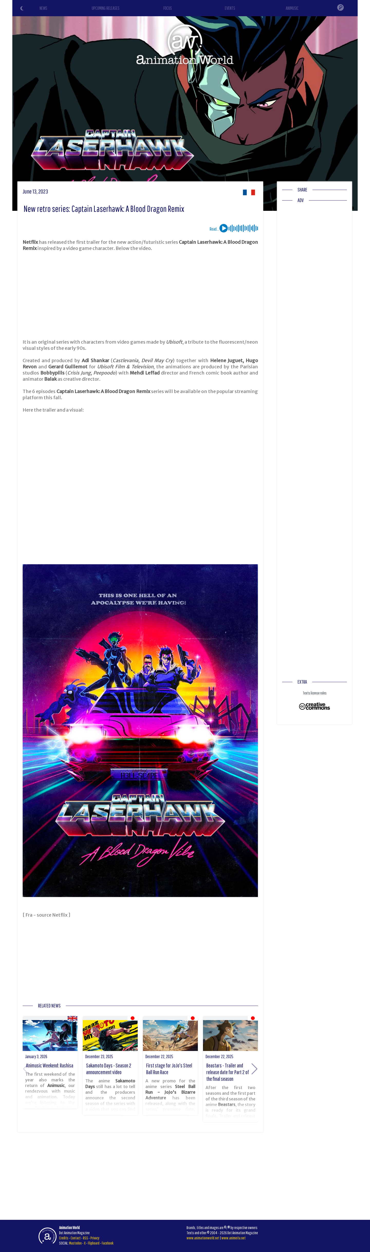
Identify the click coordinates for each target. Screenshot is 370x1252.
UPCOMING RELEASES (105, 8)
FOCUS (167, 8)
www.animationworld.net (203, 1238)
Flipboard (93, 1243)
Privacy (94, 1238)
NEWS (43, 8)
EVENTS (230, 8)
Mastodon (75, 1243)
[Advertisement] (140, 295)
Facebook (108, 1243)
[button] (254, 1069)
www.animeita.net (233, 1238)
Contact (76, 1238)
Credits (63, 1238)
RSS (85, 1238)
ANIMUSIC (292, 8)
